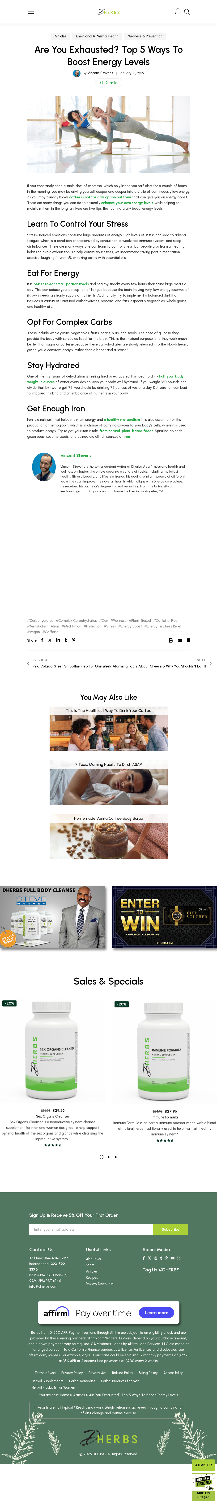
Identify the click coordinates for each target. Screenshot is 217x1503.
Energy (152, 626)
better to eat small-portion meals (61, 284)
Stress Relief (172, 626)
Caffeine (52, 632)
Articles (60, 36)
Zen (105, 621)
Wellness (119, 621)
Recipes (92, 1292)
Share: (32, 640)
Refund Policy (122, 1387)
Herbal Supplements (48, 1395)
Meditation (72, 626)
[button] (108, 82)
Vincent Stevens (100, 73)
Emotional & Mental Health (97, 36)
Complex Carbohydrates (77, 621)
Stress (111, 626)
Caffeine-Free (167, 621)
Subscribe (170, 1243)
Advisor (203, 1465)
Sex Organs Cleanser (52, 1132)
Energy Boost (131, 626)
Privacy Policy (72, 1387)
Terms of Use (45, 1387)
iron (127, 436)
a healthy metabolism (122, 420)
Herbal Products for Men (120, 1395)
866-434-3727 (56, 1272)
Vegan (35, 632)
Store (90, 1279)
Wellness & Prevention (145, 36)
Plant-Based (141, 621)
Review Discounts (100, 1298)
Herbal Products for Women (53, 1401)
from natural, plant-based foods (126, 431)
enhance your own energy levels (127, 203)
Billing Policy (148, 1387)
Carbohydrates (41, 621)
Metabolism (39, 626)
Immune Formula (165, 1139)
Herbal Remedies (82, 1395)
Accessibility (173, 1387)
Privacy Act (97, 1387)
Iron (56, 626)
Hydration (93, 626)
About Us (93, 1273)
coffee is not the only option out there (100, 197)
